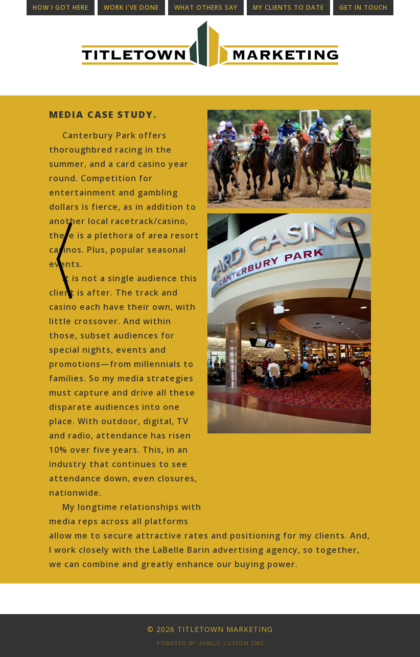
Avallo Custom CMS (231, 643)
